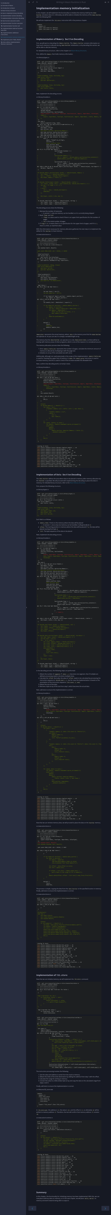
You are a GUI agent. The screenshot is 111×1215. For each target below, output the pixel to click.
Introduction (5, 3)
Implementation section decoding (11, 16)
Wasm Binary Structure (78, 51)
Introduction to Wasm (8, 8)
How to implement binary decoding (12, 13)
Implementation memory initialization (13, 37)
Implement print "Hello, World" (11, 39)
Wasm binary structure (8, 10)
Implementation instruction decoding (12, 18)
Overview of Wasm (7, 5)
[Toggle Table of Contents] (29, 2)
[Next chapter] (105, 1208)
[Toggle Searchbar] (37, 2)
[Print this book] (105, 2)
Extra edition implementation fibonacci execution (10, 43)
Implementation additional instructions (9, 33)
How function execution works (10, 21)
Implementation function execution (12, 23)
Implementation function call (10, 26)
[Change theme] (33, 2)
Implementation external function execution (12, 29)
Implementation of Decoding (60, 39)
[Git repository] (108, 2)
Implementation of (51, 975)
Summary (41, 1192)
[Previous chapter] (32, 1208)
